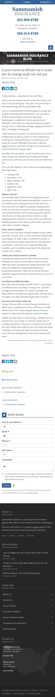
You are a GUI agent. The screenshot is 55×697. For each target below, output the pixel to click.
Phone (6, 441)
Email (5, 431)
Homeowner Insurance (15, 392)
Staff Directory (27, 629)
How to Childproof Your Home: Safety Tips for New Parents (27, 555)
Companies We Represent (27, 623)
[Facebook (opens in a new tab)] (3, 88)
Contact (21, 535)
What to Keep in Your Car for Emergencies (27, 574)
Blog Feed (7, 371)
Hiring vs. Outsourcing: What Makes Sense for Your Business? (27, 566)
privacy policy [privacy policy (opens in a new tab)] (32, 493)
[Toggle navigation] (50, 47)
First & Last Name (12, 422)
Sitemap (30, 535)
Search (34, 690)
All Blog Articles (10, 379)
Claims (27, 2)
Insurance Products (27, 611)
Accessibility (19, 693)
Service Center (27, 605)
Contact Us (27, 600)
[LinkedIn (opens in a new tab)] (11, 88)
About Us (27, 594)
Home (4, 535)
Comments (7, 459)
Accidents (46, 2)
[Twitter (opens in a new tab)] (7, 88)
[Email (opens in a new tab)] (15, 88)
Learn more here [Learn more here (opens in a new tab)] (40, 313)
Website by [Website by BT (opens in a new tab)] (33, 693)
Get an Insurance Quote (27, 617)
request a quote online (34, 527)
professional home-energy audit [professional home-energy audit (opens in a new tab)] (16, 149)
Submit (6, 485)
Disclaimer (6, 693)
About (12, 535)
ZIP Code (7, 450)
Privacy (43, 690)
